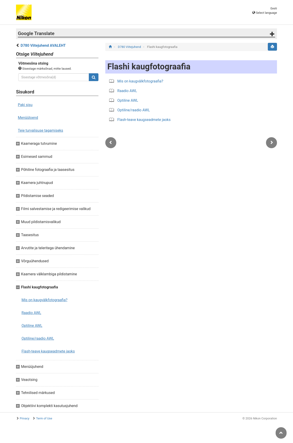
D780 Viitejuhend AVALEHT (43, 45)
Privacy (24, 418)
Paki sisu (25, 105)
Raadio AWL (31, 313)
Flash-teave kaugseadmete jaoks (48, 351)
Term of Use (44, 418)
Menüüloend (28, 117)
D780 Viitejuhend (130, 47)
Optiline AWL (32, 325)
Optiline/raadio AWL (38, 338)
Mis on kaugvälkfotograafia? (45, 300)
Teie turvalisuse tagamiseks (40, 130)
